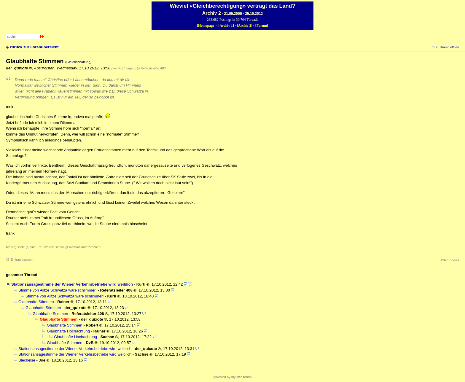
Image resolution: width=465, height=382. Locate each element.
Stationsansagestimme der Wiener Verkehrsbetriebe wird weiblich (72, 284)
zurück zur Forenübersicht (34, 47)
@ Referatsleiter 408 (151, 68)
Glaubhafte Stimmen (36, 302)
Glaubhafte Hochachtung (68, 331)
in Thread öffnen (447, 47)
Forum (262, 25)
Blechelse (26, 360)
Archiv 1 (226, 25)
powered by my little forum (233, 377)
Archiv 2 (244, 25)
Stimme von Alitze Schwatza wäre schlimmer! (57, 290)
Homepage (206, 25)
